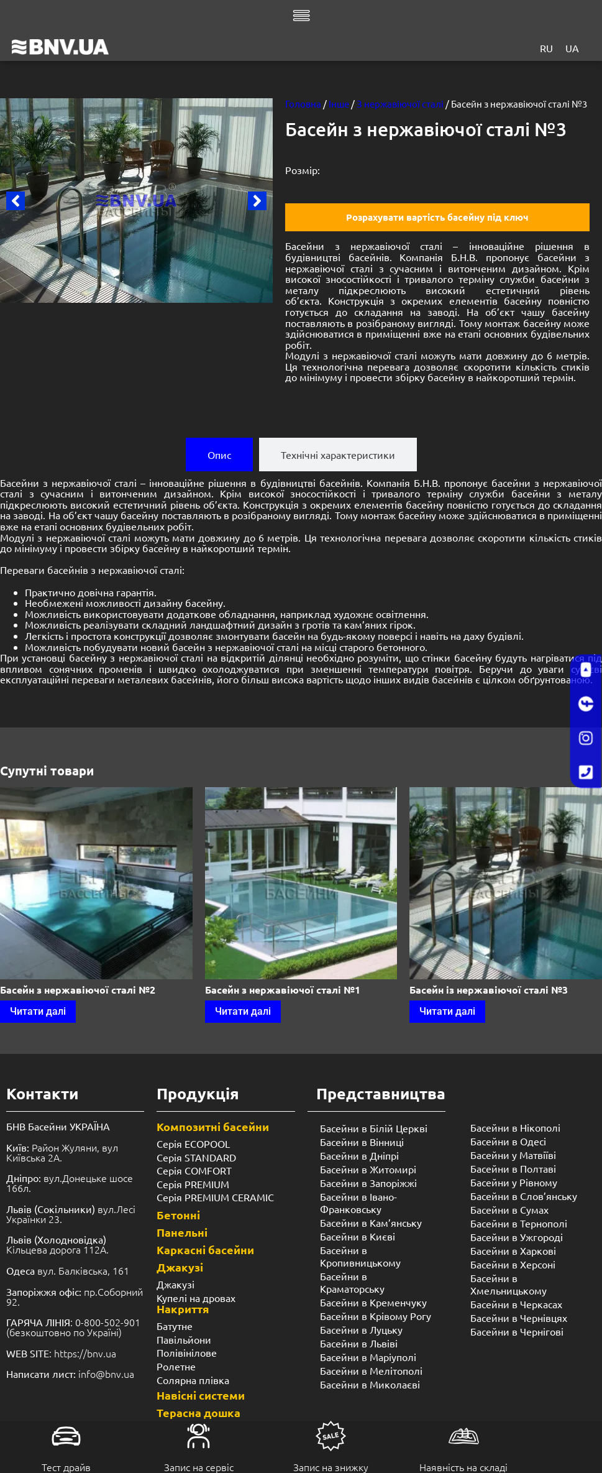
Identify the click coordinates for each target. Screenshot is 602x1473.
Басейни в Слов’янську (523, 1195)
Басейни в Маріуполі (368, 1357)
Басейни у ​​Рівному (513, 1182)
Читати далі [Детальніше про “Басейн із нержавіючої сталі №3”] (447, 1011)
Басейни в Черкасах (516, 1304)
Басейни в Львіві (359, 1343)
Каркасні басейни (205, 1249)
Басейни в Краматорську (352, 1282)
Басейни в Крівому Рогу (375, 1315)
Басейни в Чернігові (516, 1331)
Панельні (182, 1232)
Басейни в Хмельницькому (508, 1284)
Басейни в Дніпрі (359, 1155)
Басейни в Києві (357, 1236)
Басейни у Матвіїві (513, 1154)
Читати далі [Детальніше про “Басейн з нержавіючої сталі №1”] (243, 1011)
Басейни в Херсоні (512, 1264)
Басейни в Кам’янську (371, 1222)
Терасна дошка (198, 1412)
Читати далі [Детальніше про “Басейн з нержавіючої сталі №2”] (38, 1011)
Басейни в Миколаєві (370, 1384)
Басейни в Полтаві (513, 1168)
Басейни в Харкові (513, 1250)
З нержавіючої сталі (400, 103)
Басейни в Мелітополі (371, 1370)
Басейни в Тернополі (518, 1223)
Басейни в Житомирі (368, 1169)
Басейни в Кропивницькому (360, 1256)
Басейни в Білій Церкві (373, 1128)
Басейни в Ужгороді (516, 1237)
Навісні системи (201, 1395)
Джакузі (180, 1267)
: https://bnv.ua (61, 1353)
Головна (303, 103)
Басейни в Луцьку (361, 1329)
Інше (339, 103)
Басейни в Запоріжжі (368, 1182)
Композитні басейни (213, 1126)
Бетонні (178, 1214)
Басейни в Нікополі (515, 1127)
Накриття (183, 1308)
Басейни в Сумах (509, 1209)
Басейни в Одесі (508, 1141)
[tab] (219, 454)
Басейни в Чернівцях (518, 1317)
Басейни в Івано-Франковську (358, 1202)
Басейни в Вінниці (362, 1141)
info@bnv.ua (106, 1373)
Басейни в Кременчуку (373, 1302)
